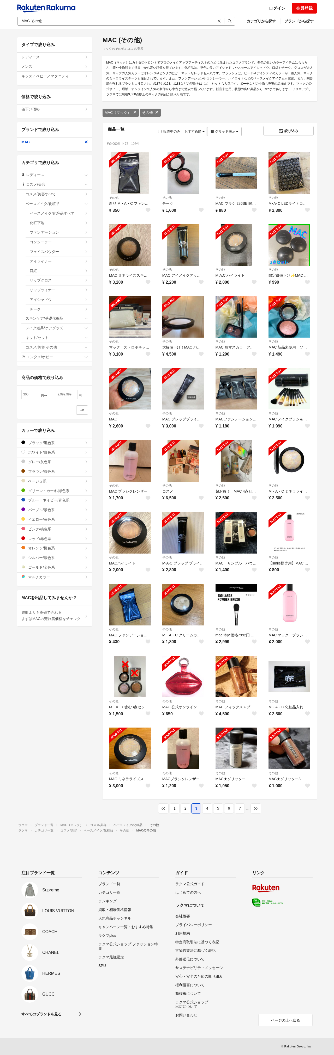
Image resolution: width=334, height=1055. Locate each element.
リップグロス (59, 280)
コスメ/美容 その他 (57, 347)
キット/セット (57, 338)
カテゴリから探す (261, 21)
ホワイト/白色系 (54, 452)
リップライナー (59, 290)
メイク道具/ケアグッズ (57, 328)
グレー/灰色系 (54, 462)
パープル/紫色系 (54, 509)
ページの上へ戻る (285, 1020)
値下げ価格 (54, 109)
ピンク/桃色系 (54, 529)
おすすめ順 (194, 131)
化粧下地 (59, 223)
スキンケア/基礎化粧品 (57, 318)
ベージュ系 (54, 481)
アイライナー (59, 261)
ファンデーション (59, 232)
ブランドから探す (299, 21)
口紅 (59, 271)
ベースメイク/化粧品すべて (59, 213)
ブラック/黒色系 (54, 442)
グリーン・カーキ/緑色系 (54, 490)
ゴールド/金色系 (54, 567)
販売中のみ (169, 131)
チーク (59, 309)
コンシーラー (59, 242)
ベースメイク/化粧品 (57, 204)
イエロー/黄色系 (54, 519)
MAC (54, 142)
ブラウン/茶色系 (54, 471)
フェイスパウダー (59, 252)
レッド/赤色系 (54, 538)
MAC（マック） (121, 112)
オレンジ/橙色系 (54, 548)
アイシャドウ (59, 299)
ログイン (277, 8)
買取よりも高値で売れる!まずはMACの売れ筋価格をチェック (54, 615)
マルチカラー (54, 577)
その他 (150, 112)
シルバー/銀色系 (54, 557)
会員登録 (304, 8)
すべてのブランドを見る (41, 1014)
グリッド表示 (224, 131)
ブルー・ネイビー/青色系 (54, 500)
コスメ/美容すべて (57, 194)
